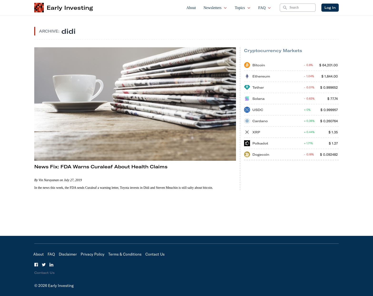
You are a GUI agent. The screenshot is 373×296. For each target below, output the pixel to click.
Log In (330, 7)
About (191, 8)
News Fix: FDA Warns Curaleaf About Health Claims (100, 167)
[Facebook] (36, 265)
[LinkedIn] (51, 265)
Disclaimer (68, 254)
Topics (242, 8)
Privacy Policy (92, 254)
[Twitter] (44, 265)
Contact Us (155, 254)
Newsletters (215, 8)
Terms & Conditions (125, 254)
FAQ (264, 8)
